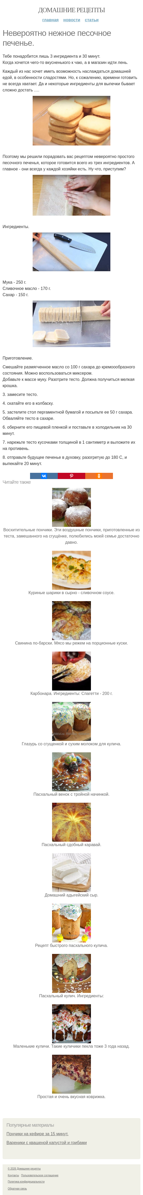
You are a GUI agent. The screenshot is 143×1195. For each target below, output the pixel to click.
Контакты (13, 1175)
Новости (71, 20)
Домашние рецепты (71, 10)
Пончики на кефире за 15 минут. (37, 1134)
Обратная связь (17, 1188)
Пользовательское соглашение (40, 1175)
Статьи (92, 20)
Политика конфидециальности (26, 1181)
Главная (50, 20)
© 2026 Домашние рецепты (24, 1168)
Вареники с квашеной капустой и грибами (46, 1142)
